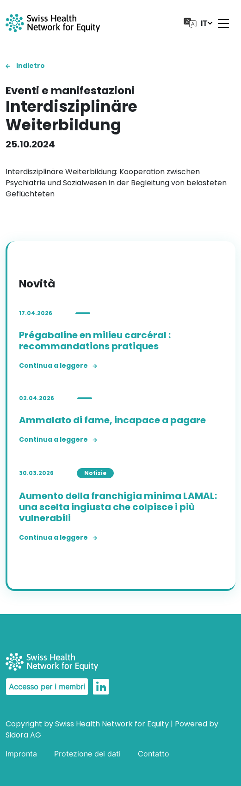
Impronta (21, 753)
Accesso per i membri (47, 686)
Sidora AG (23, 735)
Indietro (25, 65)
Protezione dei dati (87, 753)
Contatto (153, 753)
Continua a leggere (58, 365)
